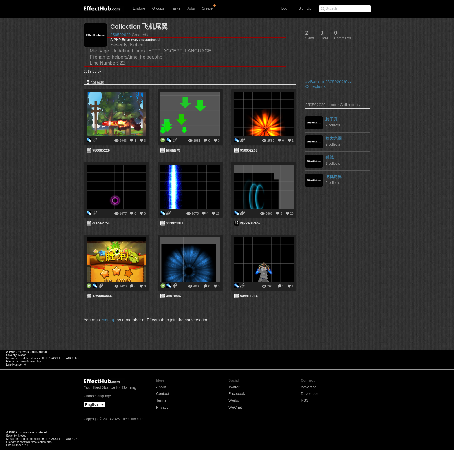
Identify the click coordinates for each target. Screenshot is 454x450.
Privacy (162, 407)
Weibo (233, 400)
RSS (305, 400)
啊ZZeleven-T (251, 223)
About (161, 387)
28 (217, 213)
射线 (329, 157)
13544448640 (103, 296)
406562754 (101, 223)
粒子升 (331, 119)
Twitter (233, 387)
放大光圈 (333, 138)
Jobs (191, 8)
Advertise (308, 387)
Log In (286, 8)
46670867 (174, 296)
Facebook (236, 393)
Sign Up (305, 8)
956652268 (248, 150)
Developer (309, 393)
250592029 (120, 34)
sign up (108, 319)
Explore (139, 8)
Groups (158, 8)
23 (292, 213)
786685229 (101, 150)
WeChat (235, 407)
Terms (161, 400)
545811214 (248, 296)
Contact (162, 393)
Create (207, 8)
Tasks (175, 8)
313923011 (175, 223)
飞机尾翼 (333, 176)
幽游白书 (173, 150)
